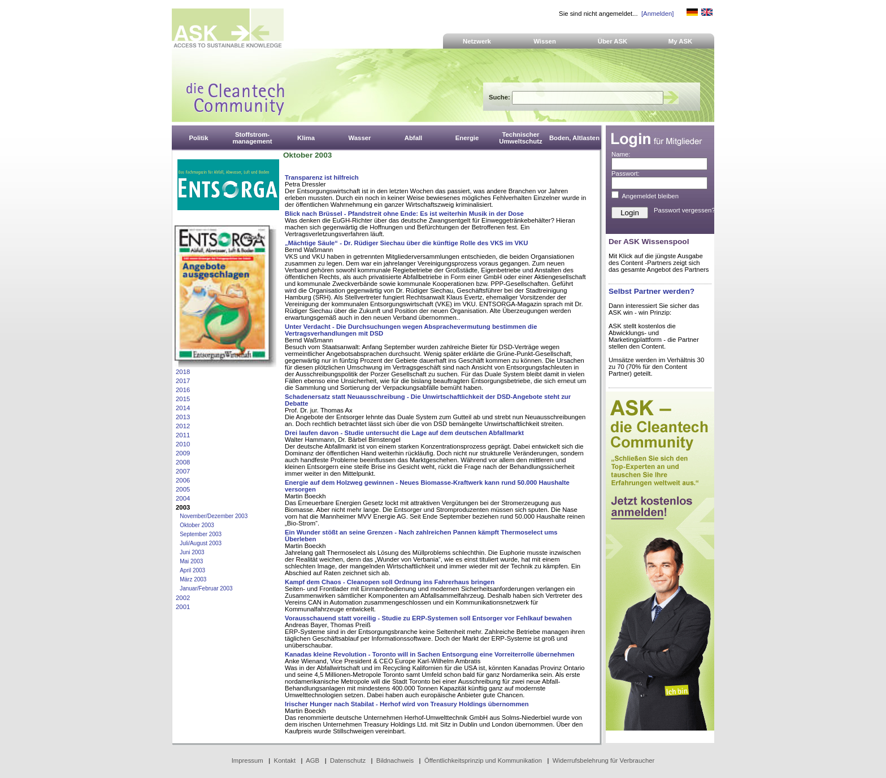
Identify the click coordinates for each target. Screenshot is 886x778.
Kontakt (285, 760)
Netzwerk (477, 41)
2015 (183, 398)
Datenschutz (348, 760)
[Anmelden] (657, 13)
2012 (183, 426)
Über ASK (613, 41)
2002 (183, 597)
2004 (183, 498)
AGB (312, 760)
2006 (183, 480)
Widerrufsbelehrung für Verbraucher (604, 760)
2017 (183, 380)
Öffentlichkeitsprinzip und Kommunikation (483, 760)
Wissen (544, 41)
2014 (183, 408)
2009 (183, 453)
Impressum (247, 760)
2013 (183, 417)
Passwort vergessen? (684, 210)
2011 (183, 435)
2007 (183, 471)
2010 (183, 444)
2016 (183, 389)
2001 (183, 606)
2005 (183, 489)
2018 (183, 371)
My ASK (680, 41)
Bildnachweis (395, 760)
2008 (183, 462)
